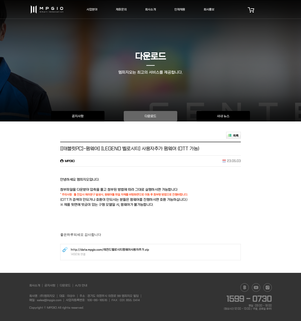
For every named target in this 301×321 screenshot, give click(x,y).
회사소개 (150, 9)
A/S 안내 (81, 285)
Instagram (267, 287)
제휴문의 (121, 9)
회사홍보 (209, 9)
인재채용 (179, 9)
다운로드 (150, 116)
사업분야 (92, 9)
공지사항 (78, 116)
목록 (236, 135)
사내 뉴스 (223, 116)
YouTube (256, 287)
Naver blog (244, 287)
